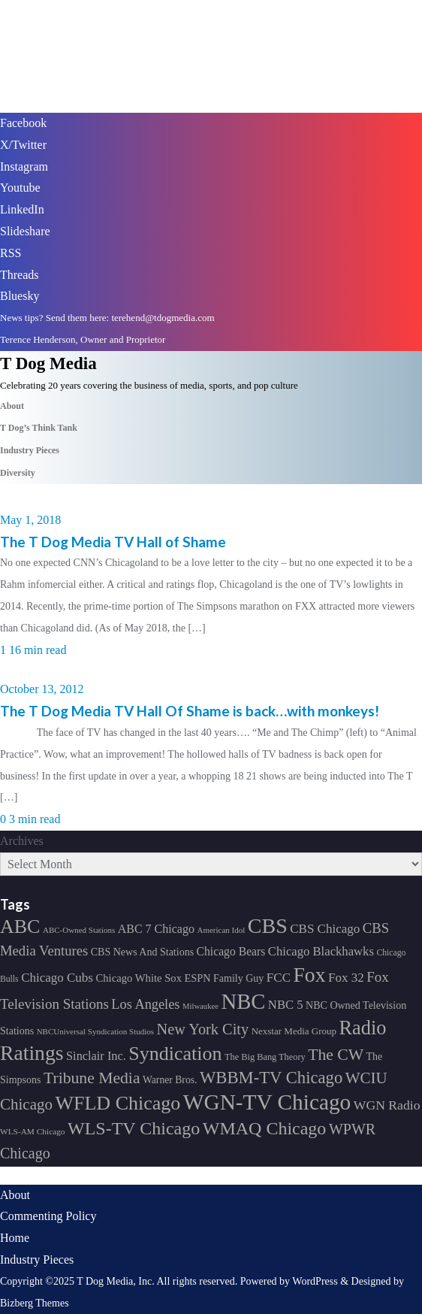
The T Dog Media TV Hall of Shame (113, 541)
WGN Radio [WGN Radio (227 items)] (387, 1105)
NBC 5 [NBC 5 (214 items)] (285, 1005)
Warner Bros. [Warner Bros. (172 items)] (170, 1079)
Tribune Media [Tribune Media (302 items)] (92, 1078)
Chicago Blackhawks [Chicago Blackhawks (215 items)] (321, 951)
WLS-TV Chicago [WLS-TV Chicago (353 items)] (134, 1128)
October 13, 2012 (42, 689)
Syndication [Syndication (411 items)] (175, 1053)
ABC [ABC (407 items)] (20, 926)
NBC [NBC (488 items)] (243, 1001)
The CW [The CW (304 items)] (335, 1055)
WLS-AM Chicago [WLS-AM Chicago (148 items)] (32, 1131)
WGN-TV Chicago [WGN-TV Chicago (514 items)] (267, 1102)
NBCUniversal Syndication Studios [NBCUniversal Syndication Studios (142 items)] (95, 1031)
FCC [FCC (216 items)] (279, 977)
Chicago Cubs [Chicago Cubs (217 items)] (57, 977)
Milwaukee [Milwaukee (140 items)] (200, 1006)
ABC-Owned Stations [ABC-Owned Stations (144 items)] (79, 929)
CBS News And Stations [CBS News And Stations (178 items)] (142, 952)
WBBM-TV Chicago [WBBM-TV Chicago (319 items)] (271, 1077)
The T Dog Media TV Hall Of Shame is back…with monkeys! (189, 710)
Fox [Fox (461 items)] (309, 974)
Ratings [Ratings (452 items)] (32, 1052)
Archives (22, 840)
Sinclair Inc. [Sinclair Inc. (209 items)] (96, 1056)
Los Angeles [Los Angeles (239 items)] (145, 1004)
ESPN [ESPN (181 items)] (198, 978)
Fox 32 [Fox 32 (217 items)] (346, 977)
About (15, 1194)
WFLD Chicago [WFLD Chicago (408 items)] (117, 1103)
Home (14, 1237)
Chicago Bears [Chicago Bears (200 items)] (231, 951)
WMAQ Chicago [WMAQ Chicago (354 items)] (265, 1128)
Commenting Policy (48, 1216)
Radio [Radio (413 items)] (363, 1028)
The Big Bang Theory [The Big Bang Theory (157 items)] (265, 1057)
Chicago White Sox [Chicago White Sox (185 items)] (138, 978)
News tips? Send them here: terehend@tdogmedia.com (107, 317)
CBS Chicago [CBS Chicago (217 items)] (325, 929)
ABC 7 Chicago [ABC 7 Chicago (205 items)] (156, 928)
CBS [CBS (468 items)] (268, 925)
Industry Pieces (37, 1259)
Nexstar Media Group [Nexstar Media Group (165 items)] (294, 1031)
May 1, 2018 (30, 519)
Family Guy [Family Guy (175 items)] (238, 978)
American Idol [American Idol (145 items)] (221, 929)
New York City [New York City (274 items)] (203, 1029)
